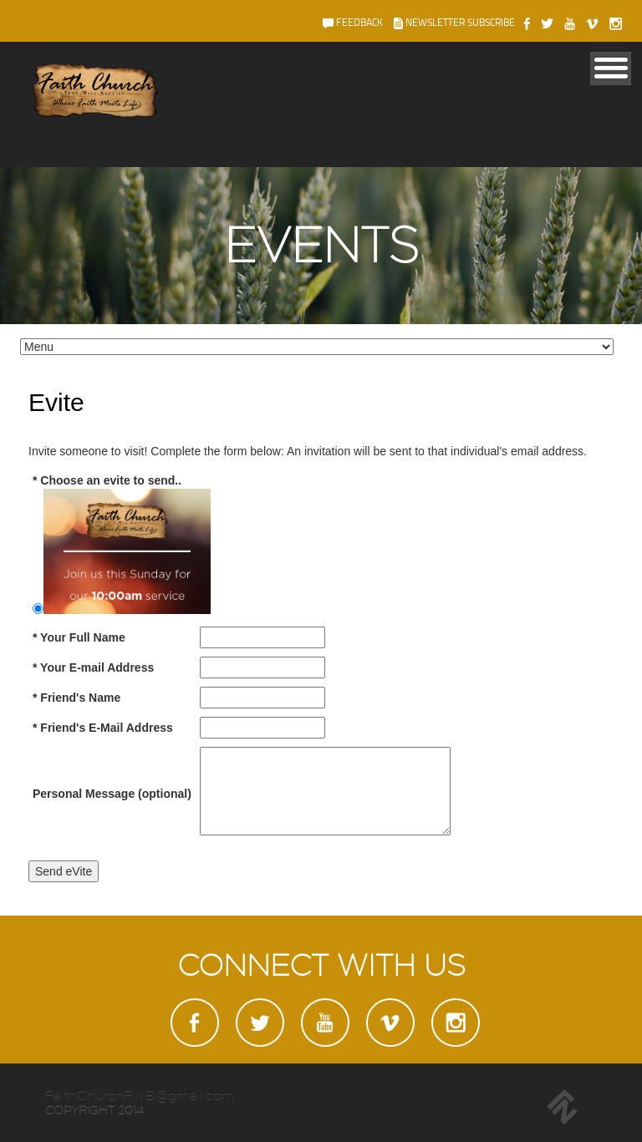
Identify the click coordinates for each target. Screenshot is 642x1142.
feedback (352, 22)
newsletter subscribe (454, 22)
